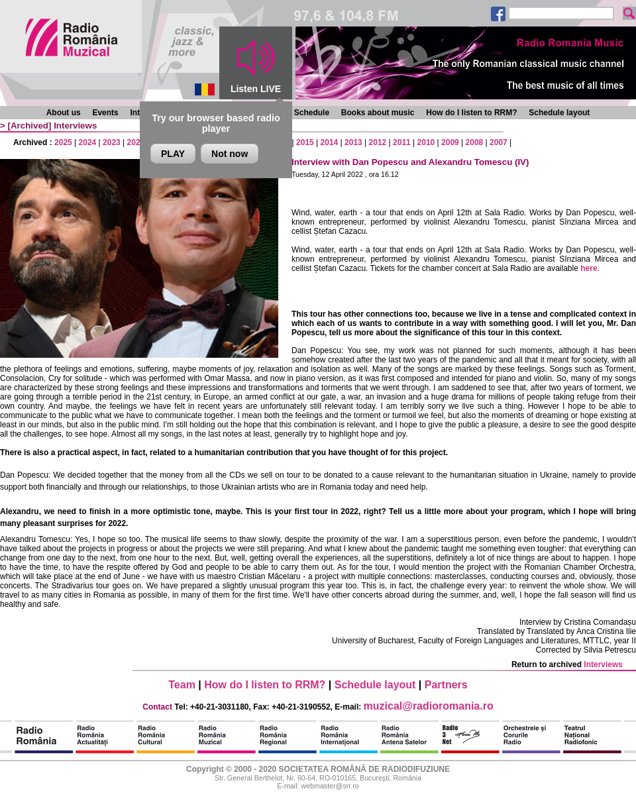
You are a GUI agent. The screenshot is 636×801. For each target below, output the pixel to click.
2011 (402, 142)
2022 (136, 142)
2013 (353, 142)
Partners (446, 684)
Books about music (378, 112)
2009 (450, 142)
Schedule (311, 112)
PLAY (173, 153)
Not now (229, 153)
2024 (88, 142)
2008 (475, 142)
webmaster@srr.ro (329, 786)
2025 (63, 142)
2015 (305, 142)
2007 (498, 142)
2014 (330, 142)
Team (181, 684)
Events (105, 112)
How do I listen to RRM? (471, 112)
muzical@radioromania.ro (429, 706)
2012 (378, 142)
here (588, 268)
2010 (426, 142)
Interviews (75, 126)
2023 (112, 142)
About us (63, 112)
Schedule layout (559, 112)
